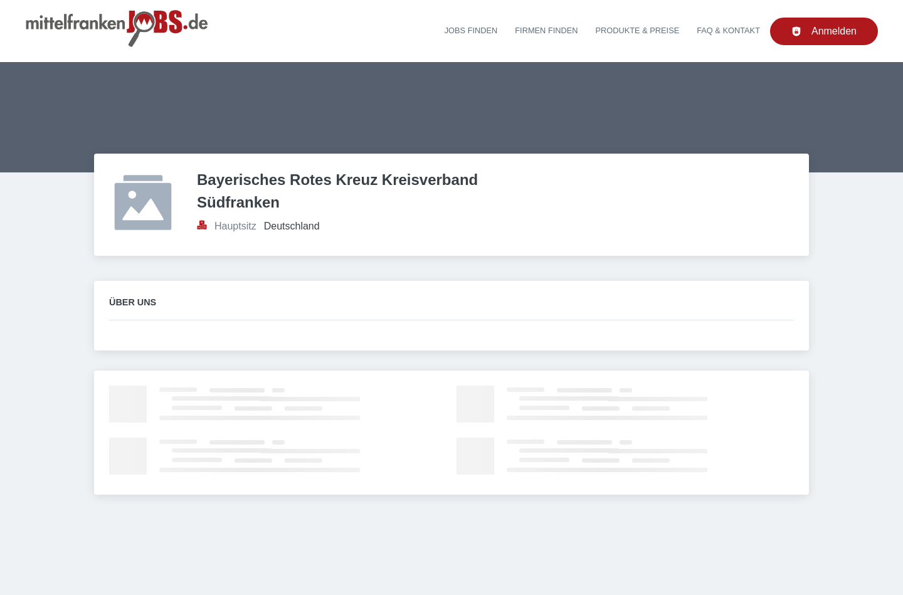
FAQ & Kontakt (728, 30)
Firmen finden (546, 30)
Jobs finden (471, 30)
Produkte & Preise (638, 30)
